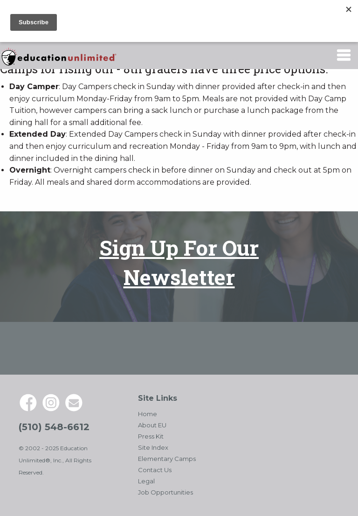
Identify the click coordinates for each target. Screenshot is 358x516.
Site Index (153, 447)
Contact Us (155, 470)
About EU (152, 425)
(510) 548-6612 (54, 426)
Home (147, 414)
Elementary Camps (167, 458)
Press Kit (151, 436)
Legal (146, 481)
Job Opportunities (165, 492)
